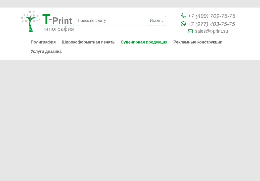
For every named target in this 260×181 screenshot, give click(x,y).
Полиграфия (43, 42)
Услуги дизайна (46, 51)
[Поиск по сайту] (111, 20)
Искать (156, 20)
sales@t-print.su (211, 31)
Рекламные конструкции (197, 42)
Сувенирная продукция (144, 42)
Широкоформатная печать (88, 42)
